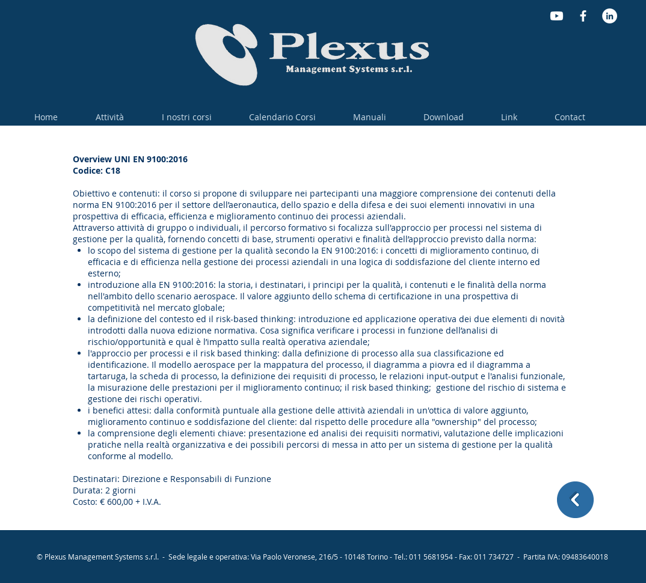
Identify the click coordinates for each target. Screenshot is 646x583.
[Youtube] (556, 15)
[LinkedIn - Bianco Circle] (609, 15)
